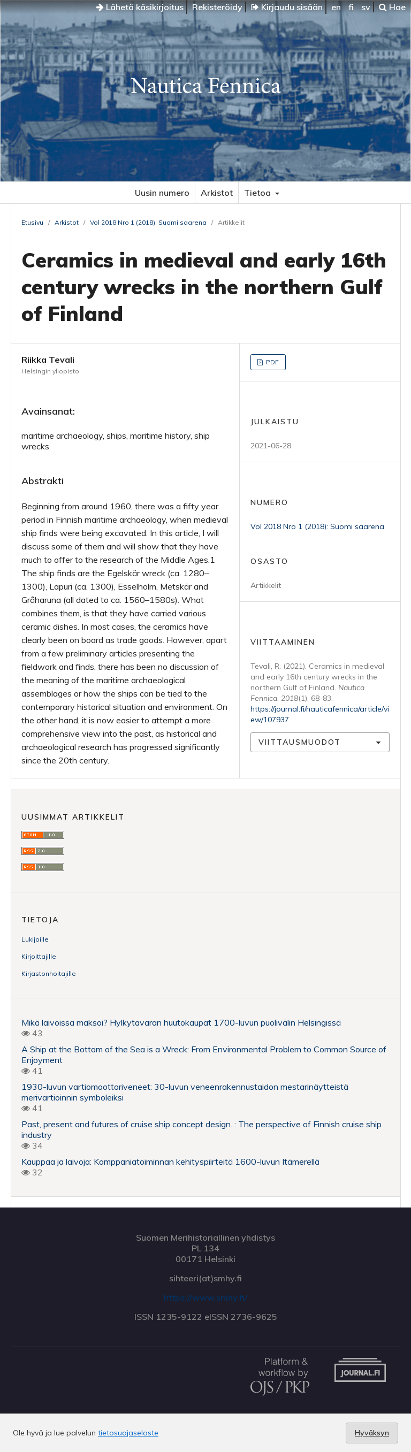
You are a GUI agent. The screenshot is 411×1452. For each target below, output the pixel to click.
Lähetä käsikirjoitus (140, 7)
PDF (271, 362)
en (336, 7)
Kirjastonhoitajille (48, 973)
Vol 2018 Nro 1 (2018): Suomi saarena (148, 222)
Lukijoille (35, 939)
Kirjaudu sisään (287, 7)
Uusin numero (162, 192)
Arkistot (217, 192)
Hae (392, 7)
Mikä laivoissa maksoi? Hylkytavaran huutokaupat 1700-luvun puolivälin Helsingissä (181, 1022)
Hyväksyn (372, 1433)
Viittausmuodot (299, 742)
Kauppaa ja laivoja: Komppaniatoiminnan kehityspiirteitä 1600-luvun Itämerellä (170, 1161)
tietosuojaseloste (128, 1433)
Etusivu (32, 222)
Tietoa (258, 192)
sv (365, 7)
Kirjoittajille (38, 956)
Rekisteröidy (217, 7)
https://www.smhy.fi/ (205, 1297)
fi (351, 7)
